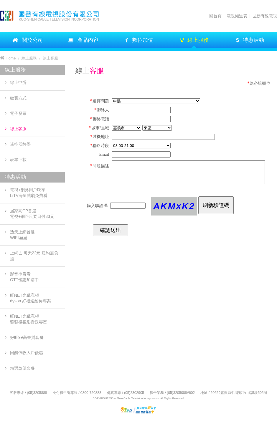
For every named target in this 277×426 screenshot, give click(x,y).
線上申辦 (18, 82)
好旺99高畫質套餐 (27, 337)
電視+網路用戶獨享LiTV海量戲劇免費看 (28, 193)
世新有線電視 (264, 16)
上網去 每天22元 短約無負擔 (34, 256)
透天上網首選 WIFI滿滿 (22, 235)
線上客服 (18, 128)
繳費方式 (18, 98)
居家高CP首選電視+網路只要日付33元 (32, 213)
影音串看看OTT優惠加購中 (24, 277)
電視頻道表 (237, 16)
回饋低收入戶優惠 (26, 352)
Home (11, 58)
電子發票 (18, 113)
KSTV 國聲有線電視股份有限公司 (56, 16)
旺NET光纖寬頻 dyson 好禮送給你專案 (30, 298)
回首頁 (215, 16)
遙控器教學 (20, 144)
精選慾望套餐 (22, 368)
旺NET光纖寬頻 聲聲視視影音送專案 (28, 319)
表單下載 (18, 159)
